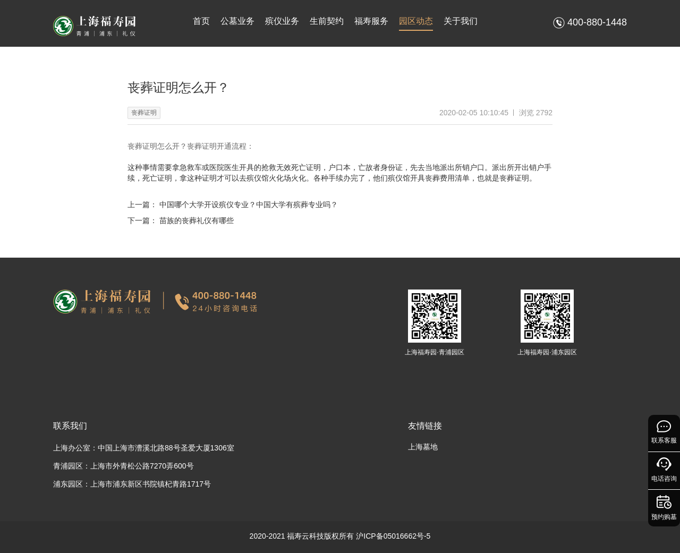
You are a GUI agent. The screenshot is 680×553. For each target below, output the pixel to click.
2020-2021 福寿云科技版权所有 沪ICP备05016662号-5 (340, 536)
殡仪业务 (282, 20)
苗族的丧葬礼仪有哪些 (196, 220)
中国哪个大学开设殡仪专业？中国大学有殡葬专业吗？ (248, 204)
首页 (201, 20)
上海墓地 (423, 447)
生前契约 (327, 20)
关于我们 (461, 20)
